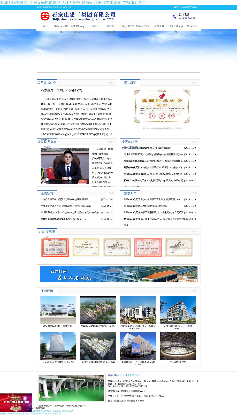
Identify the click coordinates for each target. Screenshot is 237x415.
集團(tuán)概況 (115, 381)
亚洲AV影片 (25, 413)
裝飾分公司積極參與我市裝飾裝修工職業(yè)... (64, 219)
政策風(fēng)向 (125, 384)
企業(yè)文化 (143, 26)
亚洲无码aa (15, 413)
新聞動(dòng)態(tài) (132, 381)
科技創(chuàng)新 (160, 381)
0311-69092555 (187, 17)
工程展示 (94, 26)
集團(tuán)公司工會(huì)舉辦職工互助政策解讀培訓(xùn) (152, 199)
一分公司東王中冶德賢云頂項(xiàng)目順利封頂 (64, 199)
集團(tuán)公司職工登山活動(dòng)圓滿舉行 (145, 206)
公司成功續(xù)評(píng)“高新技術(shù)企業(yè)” (147, 148)
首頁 (45, 26)
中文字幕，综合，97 (52, 413)
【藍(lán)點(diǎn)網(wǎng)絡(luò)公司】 (70, 406)
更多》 (112, 82)
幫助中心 (195, 7)
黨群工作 (159, 26)
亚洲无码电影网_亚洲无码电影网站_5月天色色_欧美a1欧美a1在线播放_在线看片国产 (73, 2)
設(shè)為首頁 (182, 7)
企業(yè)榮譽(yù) (177, 381)
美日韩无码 (5, 413)
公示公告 (192, 26)
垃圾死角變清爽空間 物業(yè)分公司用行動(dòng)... (66, 206)
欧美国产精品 (37, 413)
